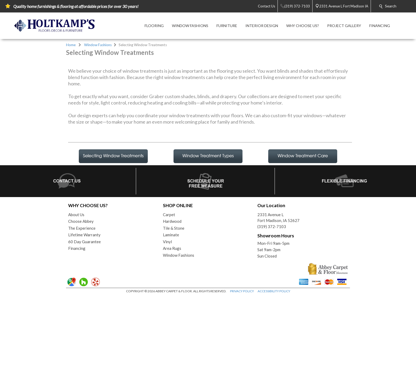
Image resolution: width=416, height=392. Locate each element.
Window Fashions (98, 45)
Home (71, 45)
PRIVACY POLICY (242, 387)
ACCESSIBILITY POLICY (274, 387)
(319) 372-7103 (271, 322)
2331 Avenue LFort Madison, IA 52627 (278, 313)
